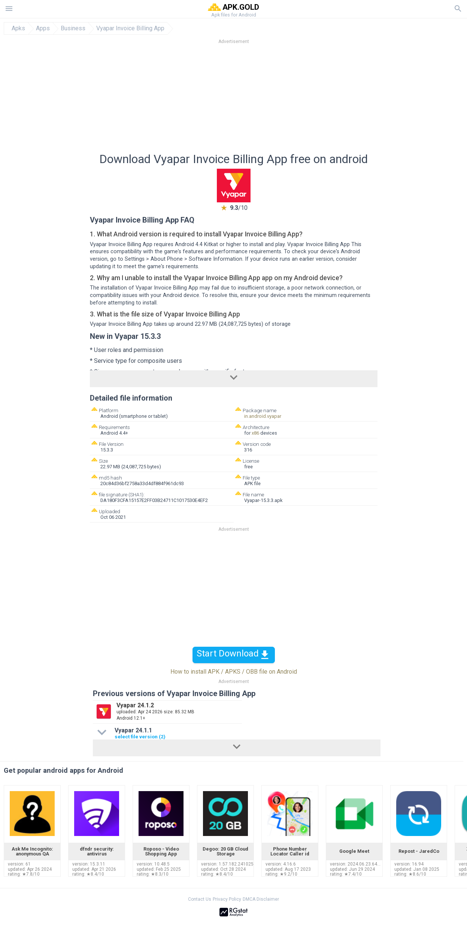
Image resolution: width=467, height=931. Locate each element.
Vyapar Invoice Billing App (130, 28)
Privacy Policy (227, 899)
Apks (18, 28)
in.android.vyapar (262, 416)
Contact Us (199, 899)
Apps (43, 28)
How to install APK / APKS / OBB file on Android (233, 671)
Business (73, 28)
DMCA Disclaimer (261, 899)
